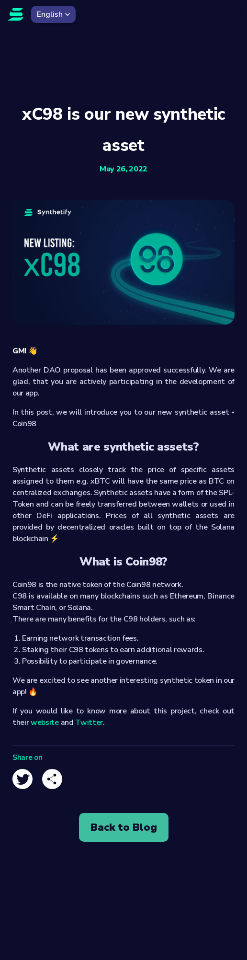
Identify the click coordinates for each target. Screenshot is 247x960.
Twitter (89, 722)
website (45, 722)
